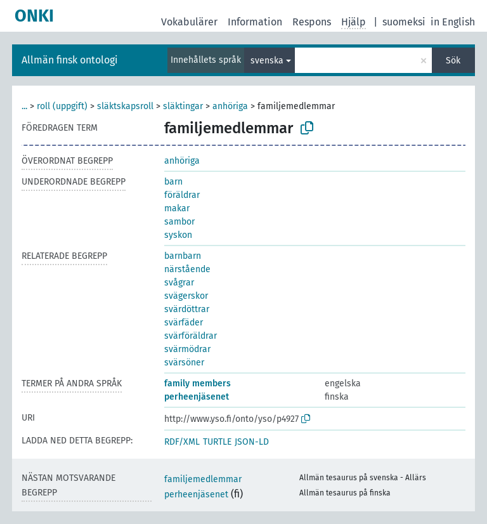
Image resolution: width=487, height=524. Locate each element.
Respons (311, 22)
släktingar (183, 106)
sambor (179, 221)
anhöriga (230, 106)
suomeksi (403, 22)
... (24, 106)
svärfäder (183, 322)
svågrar (179, 282)
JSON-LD (252, 441)
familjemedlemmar (203, 479)
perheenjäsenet (196, 396)
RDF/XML (182, 441)
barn (173, 181)
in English (453, 22)
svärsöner (184, 362)
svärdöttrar (186, 309)
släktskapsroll (125, 106)
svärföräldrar (190, 336)
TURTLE (217, 441)
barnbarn (182, 256)
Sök (453, 60)
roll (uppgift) (62, 106)
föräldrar (182, 195)
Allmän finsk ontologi (70, 60)
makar (177, 208)
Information (255, 22)
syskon (178, 235)
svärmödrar (187, 349)
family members (197, 383)
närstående (187, 269)
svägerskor (186, 296)
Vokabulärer (189, 22)
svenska (266, 60)
